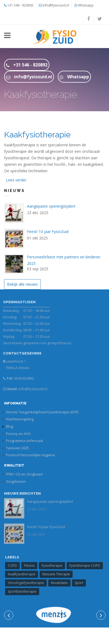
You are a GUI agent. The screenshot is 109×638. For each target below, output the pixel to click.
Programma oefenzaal (24, 440)
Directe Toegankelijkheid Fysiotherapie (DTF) (42, 412)
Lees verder (16, 180)
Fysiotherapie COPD (86, 565)
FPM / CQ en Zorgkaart (24, 474)
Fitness (31, 565)
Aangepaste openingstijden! (51, 206)
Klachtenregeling (19, 419)
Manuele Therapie (57, 574)
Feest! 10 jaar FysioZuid (48, 231)
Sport (80, 582)
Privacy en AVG (18, 433)
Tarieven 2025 (17, 447)
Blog (9, 426)
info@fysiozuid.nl (56, 5)
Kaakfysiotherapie (37, 134)
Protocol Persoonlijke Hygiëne (30, 455)
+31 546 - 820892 (20, 5)
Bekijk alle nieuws (22, 284)
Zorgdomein (16, 481)
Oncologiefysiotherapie (27, 582)
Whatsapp (86, 5)
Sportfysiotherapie (23, 591)
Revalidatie (61, 582)
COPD (14, 565)
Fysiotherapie (53, 565)
